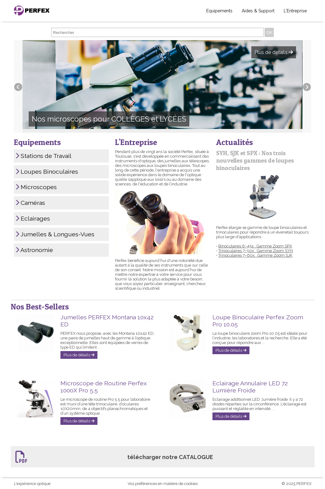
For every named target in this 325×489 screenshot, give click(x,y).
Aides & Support (258, 10)
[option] (162, 86)
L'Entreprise (295, 10)
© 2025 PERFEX (296, 483)
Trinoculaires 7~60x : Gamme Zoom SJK (255, 255)
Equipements (219, 10)
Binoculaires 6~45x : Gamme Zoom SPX (255, 246)
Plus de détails (79, 355)
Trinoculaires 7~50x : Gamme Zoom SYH (255, 250)
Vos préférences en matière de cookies (163, 483)
